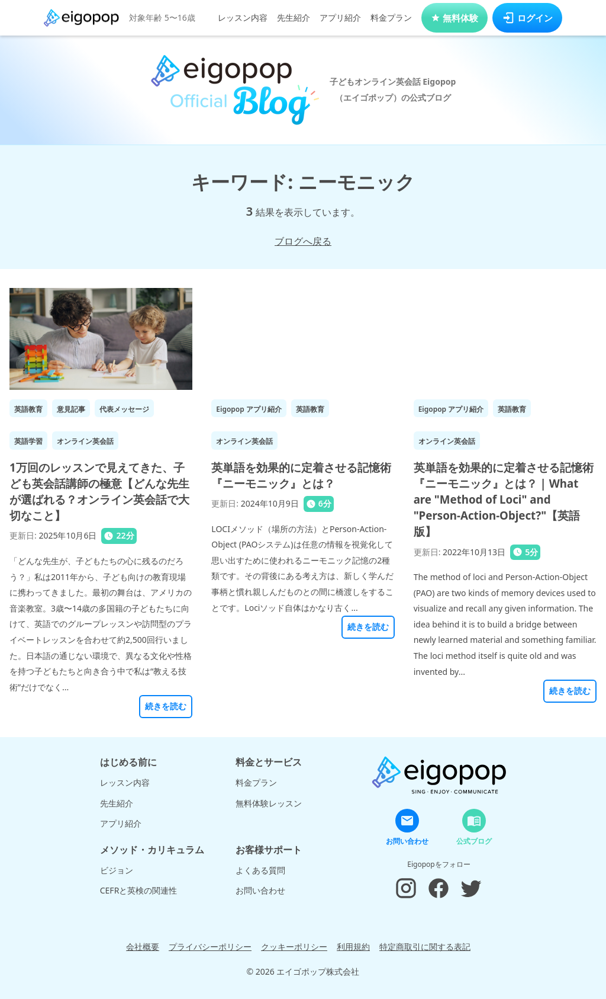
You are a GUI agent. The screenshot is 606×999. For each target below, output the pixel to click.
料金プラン (391, 17)
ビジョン (116, 870)
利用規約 (353, 946)
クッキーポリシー (294, 946)
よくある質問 (260, 870)
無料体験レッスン (269, 803)
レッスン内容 (242, 17)
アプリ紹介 (340, 17)
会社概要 (142, 946)
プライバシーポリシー (210, 946)
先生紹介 (293, 17)
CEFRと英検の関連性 (139, 890)
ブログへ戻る (303, 241)
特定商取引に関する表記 (424, 946)
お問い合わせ (260, 890)
